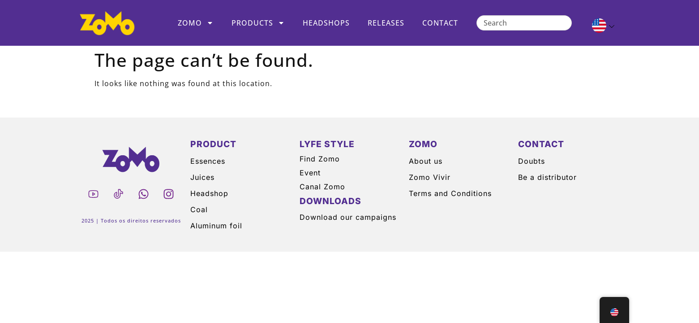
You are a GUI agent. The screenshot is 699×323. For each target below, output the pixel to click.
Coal (199, 209)
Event (310, 172)
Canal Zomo (322, 186)
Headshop (209, 193)
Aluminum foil (216, 225)
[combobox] (524, 23)
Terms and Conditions (450, 193)
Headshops (326, 23)
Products (258, 23)
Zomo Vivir (429, 177)
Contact (440, 23)
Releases (386, 23)
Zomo (196, 23)
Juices (202, 177)
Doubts (531, 161)
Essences (207, 161)
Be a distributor (547, 177)
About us (425, 161)
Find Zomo (320, 158)
